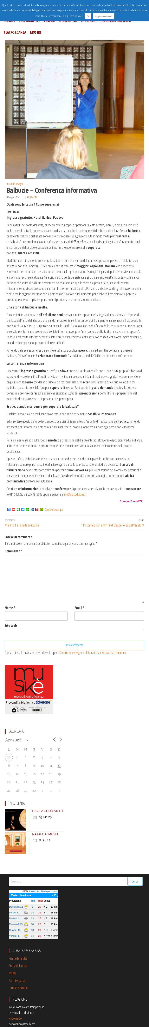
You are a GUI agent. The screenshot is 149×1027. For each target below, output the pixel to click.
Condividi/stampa (54, 509)
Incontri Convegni (15, 184)
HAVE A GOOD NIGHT (47, 811)
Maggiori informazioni (103, 16)
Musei (12, 973)
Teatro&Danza (15, 32)
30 (8, 757)
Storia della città (18, 965)
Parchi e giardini (18, 980)
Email (79, 607)
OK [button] (88, 16)
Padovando (15, 1018)
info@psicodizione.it (75, 494)
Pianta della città (18, 958)
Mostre (36, 32)
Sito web (11, 625)
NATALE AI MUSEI (45, 834)
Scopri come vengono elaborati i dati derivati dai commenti (92, 652)
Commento (14, 551)
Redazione (32, 197)
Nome (10, 607)
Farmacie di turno (18, 987)
